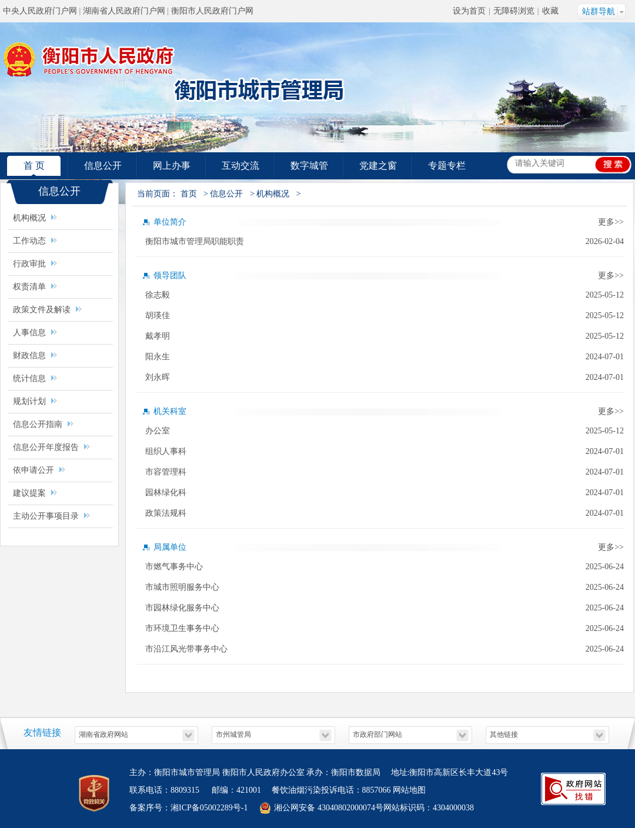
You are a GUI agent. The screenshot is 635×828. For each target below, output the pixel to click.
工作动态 (29, 240)
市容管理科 (165, 472)
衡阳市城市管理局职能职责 (194, 241)
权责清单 (29, 286)
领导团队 (169, 275)
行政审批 (29, 263)
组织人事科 (165, 451)
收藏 (550, 10)
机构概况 (29, 217)
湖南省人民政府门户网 (124, 10)
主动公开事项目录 (47, 516)
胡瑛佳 (157, 315)
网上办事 (171, 166)
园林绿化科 (165, 492)
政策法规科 (165, 513)
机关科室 (169, 411)
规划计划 (29, 401)
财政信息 (29, 355)
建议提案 (29, 493)
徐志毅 (157, 295)
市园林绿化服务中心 (182, 607)
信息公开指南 (37, 424)
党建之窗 (378, 166)
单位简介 (169, 222)
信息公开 (103, 166)
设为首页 (469, 10)
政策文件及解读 (42, 309)
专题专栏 (447, 166)
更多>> (611, 222)
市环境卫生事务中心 (182, 628)
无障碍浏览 (513, 10)
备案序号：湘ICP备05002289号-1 (188, 807)
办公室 (157, 430)
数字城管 (309, 166)
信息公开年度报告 (46, 447)
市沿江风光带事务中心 (186, 649)
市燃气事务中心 (174, 566)
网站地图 (409, 790)
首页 (189, 193)
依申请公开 (33, 470)
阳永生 (157, 356)
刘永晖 (157, 377)
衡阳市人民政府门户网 (212, 10)
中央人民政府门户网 (40, 10)
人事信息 (29, 332)
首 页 (34, 166)
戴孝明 (157, 336)
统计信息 (29, 378)
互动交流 (240, 166)
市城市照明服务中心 (182, 587)
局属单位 (169, 547)
